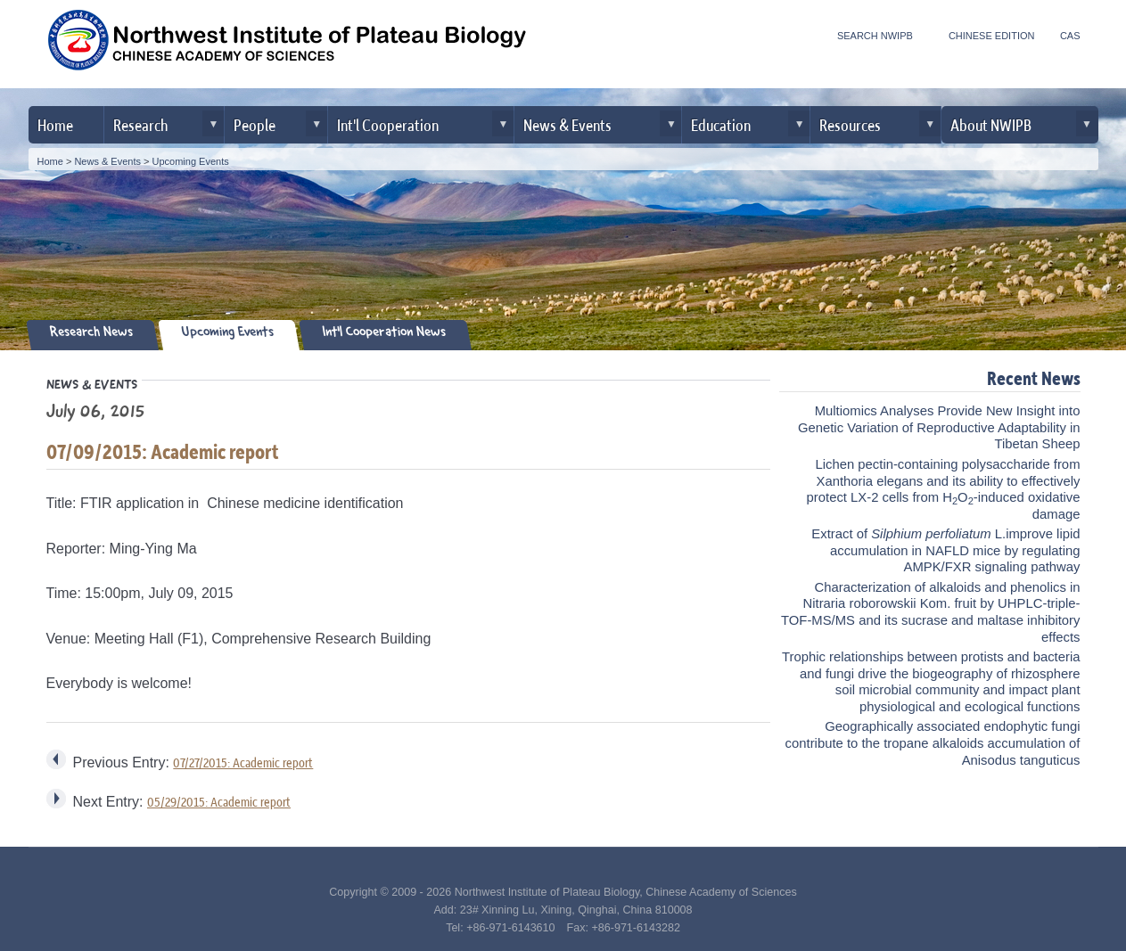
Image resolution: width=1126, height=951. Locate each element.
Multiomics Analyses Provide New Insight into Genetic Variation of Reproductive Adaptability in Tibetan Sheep (939, 427)
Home (55, 124)
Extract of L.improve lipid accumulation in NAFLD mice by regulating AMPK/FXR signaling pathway (945, 550)
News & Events (567, 124)
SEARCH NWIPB (875, 35)
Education (721, 124)
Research (140, 124)
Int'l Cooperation (388, 124)
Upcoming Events (190, 161)
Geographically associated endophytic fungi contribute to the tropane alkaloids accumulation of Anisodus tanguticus (933, 743)
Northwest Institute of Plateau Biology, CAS (287, 46)
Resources (850, 124)
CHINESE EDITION (992, 35)
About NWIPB (990, 124)
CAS (1070, 35)
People (254, 124)
